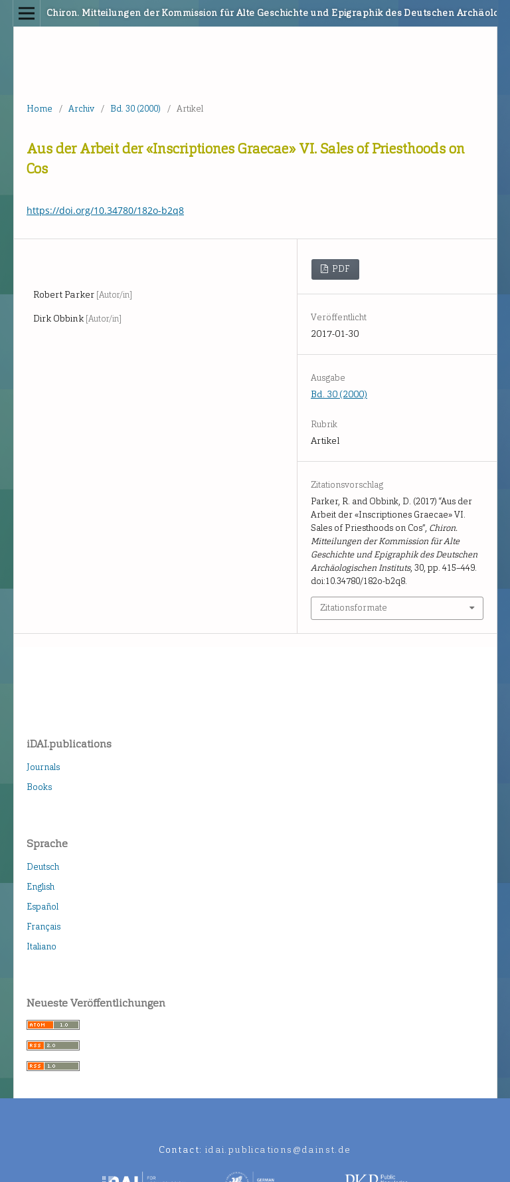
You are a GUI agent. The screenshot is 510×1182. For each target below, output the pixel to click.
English (40, 886)
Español (42, 906)
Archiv (81, 108)
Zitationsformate (353, 607)
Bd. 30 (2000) (135, 108)
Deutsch (43, 866)
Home (39, 108)
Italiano (41, 946)
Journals (43, 767)
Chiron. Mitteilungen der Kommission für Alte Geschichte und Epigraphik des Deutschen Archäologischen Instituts (204, 13)
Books (39, 787)
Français (43, 926)
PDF (340, 268)
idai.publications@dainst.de (278, 1149)
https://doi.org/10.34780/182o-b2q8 (105, 210)
